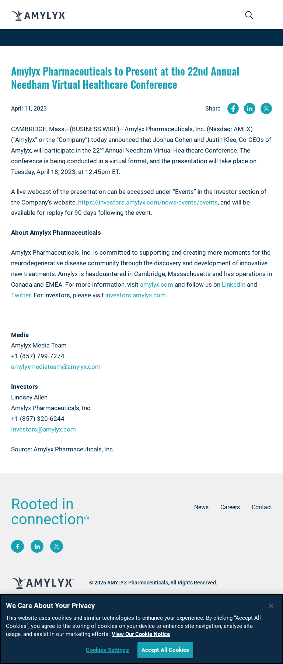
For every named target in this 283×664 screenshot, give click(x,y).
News (201, 507)
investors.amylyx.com (135, 295)
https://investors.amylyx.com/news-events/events (148, 202)
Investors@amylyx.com (43, 429)
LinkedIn (233, 284)
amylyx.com (156, 284)
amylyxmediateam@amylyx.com (56, 366)
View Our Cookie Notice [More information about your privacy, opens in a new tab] (141, 635)
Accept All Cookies (165, 651)
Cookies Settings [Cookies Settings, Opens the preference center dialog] (107, 651)
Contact (262, 507)
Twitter (21, 295)
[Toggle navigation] (249, 15)
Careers (230, 507)
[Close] (271, 607)
